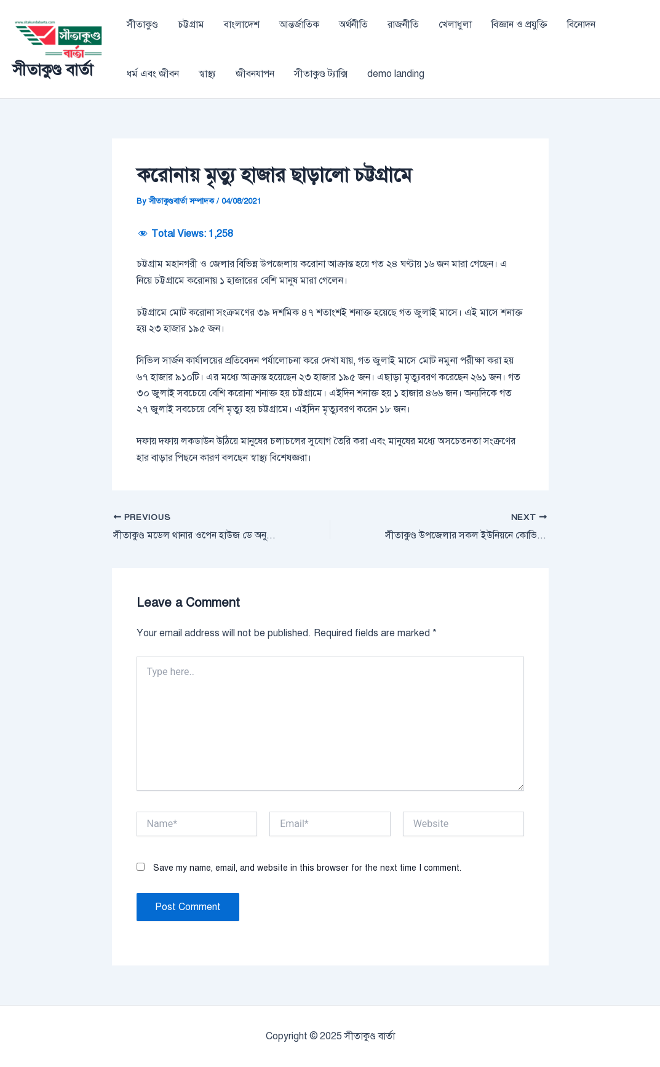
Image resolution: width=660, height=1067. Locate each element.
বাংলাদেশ (242, 24)
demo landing (395, 74)
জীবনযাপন (255, 74)
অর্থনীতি (353, 24)
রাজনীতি (403, 24)
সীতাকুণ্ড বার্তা (52, 69)
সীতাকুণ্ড (142, 24)
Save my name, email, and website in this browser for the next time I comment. (307, 868)
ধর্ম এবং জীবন (153, 74)
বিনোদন (581, 24)
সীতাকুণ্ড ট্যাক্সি (321, 74)
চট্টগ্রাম (191, 24)
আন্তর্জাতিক (299, 24)
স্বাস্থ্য (207, 74)
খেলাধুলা (455, 24)
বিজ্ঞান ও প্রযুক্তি (519, 24)
